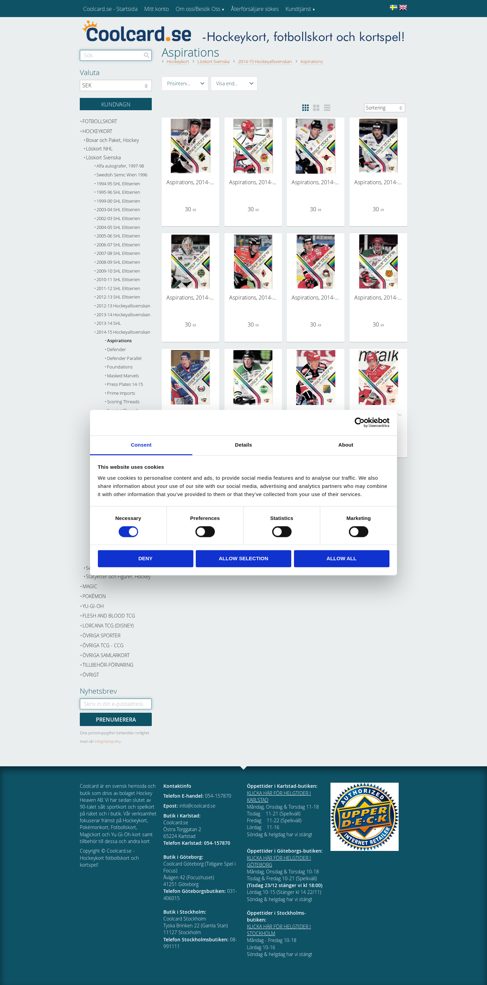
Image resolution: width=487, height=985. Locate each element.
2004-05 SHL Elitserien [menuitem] (118, 227)
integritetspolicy (108, 741)
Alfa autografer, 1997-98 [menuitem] (120, 166)
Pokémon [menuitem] (94, 596)
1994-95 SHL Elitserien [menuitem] (118, 184)
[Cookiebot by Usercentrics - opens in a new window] (359, 422)
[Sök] (147, 55)
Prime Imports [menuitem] (121, 393)
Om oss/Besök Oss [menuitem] (198, 9)
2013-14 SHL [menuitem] (109, 323)
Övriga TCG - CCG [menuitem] (103, 645)
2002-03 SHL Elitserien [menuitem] (118, 218)
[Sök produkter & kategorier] (116, 55)
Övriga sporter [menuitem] (101, 635)
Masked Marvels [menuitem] (123, 376)
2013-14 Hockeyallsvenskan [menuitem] (123, 315)
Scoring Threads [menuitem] (123, 402)
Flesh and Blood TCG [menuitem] (109, 615)
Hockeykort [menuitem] (97, 131)
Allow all (342, 559)
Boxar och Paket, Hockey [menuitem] (112, 140)
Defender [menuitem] (116, 349)
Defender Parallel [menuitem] (124, 358)
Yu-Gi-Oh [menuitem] (93, 606)
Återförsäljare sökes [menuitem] (255, 9)
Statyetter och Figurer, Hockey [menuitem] (118, 576)
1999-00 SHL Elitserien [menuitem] (118, 201)
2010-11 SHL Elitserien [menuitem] (118, 280)
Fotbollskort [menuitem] (100, 121)
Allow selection (243, 559)
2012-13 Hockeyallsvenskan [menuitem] (123, 306)
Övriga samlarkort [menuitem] (106, 655)
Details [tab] (243, 445)
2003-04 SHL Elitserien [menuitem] (118, 210)
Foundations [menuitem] (120, 367)
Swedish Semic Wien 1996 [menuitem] (122, 175)
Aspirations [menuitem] (119, 341)
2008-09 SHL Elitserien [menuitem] (118, 262)
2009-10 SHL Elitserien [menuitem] (118, 271)
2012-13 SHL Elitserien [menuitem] (118, 297)
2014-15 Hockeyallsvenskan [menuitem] (123, 332)
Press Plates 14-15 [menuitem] (125, 384)
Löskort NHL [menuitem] (99, 148)
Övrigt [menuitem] (91, 674)
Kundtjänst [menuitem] (298, 9)
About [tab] (345, 445)
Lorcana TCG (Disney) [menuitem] (108, 625)
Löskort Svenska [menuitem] (103, 157)
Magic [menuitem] (90, 586)
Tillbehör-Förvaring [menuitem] (108, 665)
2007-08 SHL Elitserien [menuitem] (118, 253)
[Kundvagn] (116, 104)
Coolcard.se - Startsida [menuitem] (110, 9)
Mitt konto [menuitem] (156, 9)
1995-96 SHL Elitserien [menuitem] (118, 192)
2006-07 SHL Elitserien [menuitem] (118, 245)
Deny (145, 559)
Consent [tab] (141, 445)
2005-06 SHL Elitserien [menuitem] (118, 236)
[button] (185, 83)
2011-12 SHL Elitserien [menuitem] (118, 288)
